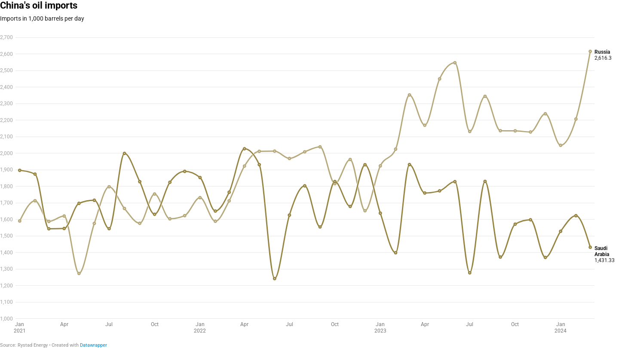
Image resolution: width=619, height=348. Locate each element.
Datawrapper (93, 345)
